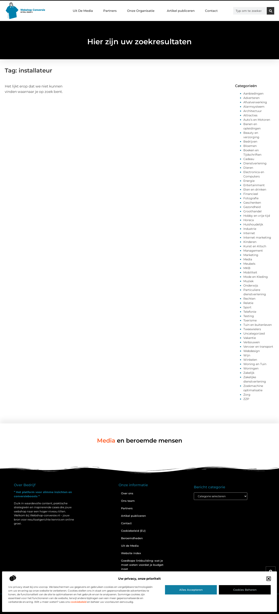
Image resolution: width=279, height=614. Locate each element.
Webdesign (251, 351)
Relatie (248, 303)
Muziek (248, 281)
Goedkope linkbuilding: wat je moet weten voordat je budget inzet (142, 565)
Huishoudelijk (253, 224)
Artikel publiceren (181, 11)
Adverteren (251, 98)
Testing (248, 316)
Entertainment (254, 185)
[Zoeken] (270, 11)
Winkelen (250, 360)
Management (253, 250)
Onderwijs (250, 285)
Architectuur (252, 111)
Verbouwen (251, 342)
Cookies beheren (245, 589)
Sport (247, 307)
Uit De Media (83, 11)
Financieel (250, 194)
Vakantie (249, 338)
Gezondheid (252, 207)
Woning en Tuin (254, 364)
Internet (249, 233)
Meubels (249, 264)
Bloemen (250, 146)
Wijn (246, 355)
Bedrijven (250, 141)
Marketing (250, 255)
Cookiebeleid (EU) (133, 530)
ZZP (246, 399)
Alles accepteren (191, 589)
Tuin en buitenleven (257, 325)
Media (247, 259)
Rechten (249, 298)
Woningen (250, 368)
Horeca (248, 220)
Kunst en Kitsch (254, 246)
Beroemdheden (132, 538)
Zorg (246, 394)
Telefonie (249, 312)
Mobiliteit (250, 272)
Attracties (250, 115)
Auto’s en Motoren (256, 120)
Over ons (127, 493)
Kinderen (249, 242)
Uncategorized (254, 333)
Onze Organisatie (141, 11)
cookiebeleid (78, 601)
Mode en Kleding (255, 277)
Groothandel (252, 211)
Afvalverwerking (255, 102)
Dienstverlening (255, 163)
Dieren (248, 168)
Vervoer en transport (258, 346)
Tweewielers (252, 329)
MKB (246, 268)
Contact (211, 11)
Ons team (128, 500)
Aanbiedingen (253, 93)
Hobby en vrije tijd (256, 216)
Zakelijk (248, 373)
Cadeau (248, 159)
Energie (249, 181)
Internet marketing (257, 237)
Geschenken (252, 202)
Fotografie (250, 198)
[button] (269, 579)
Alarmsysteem (253, 106)
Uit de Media (130, 545)
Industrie (249, 229)
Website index (131, 553)
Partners (110, 11)
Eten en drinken (254, 189)
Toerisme (250, 320)
